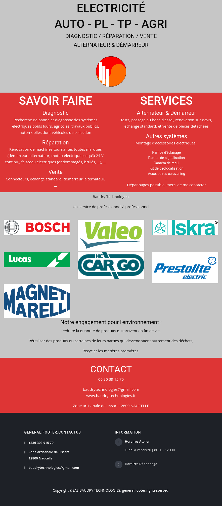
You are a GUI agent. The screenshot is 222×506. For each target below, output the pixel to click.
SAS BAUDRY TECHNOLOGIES (96, 490)
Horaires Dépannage (141, 464)
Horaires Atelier (137, 442)
